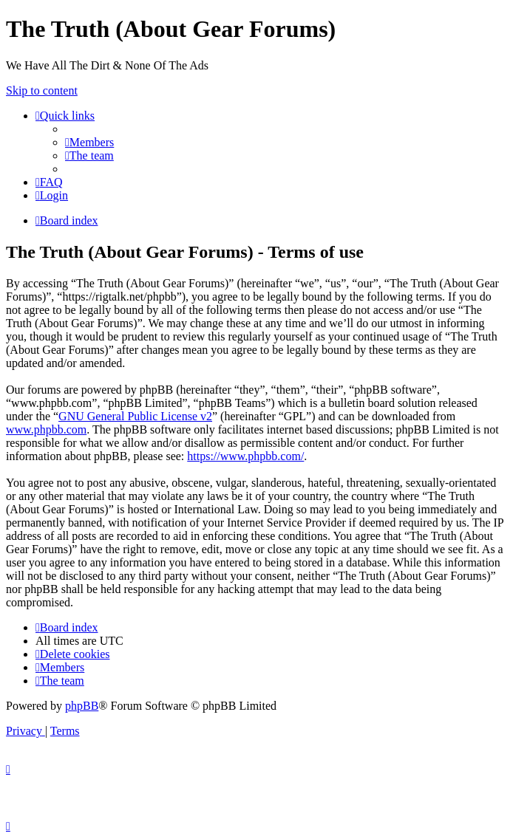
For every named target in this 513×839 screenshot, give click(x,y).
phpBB (81, 705)
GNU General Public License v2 (135, 416)
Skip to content (42, 90)
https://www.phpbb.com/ (245, 456)
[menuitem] (89, 142)
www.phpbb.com (46, 429)
